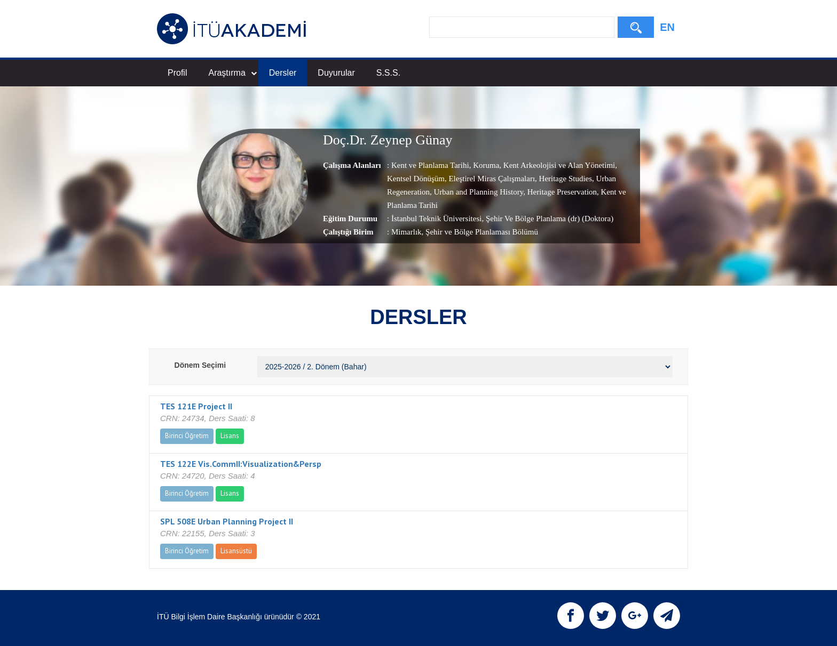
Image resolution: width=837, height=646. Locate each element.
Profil (177, 72)
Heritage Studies (564, 178)
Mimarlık (406, 232)
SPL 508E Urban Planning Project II (226, 521)
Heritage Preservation (561, 192)
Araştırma (232, 72)
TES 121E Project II (196, 406)
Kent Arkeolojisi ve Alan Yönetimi (558, 165)
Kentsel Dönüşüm (416, 178)
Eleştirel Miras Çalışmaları (491, 178)
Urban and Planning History (478, 192)
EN (667, 27)
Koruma (485, 165)
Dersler (283, 72)
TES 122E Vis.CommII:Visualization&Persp (240, 463)
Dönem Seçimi (200, 365)
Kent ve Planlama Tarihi (430, 165)
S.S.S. (388, 72)
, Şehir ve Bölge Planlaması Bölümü (480, 232)
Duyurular (336, 72)
